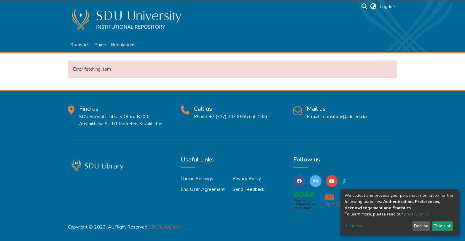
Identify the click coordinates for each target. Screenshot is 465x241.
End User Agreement (203, 189)
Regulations (123, 45)
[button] (373, 6)
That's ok (442, 226)
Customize (354, 226)
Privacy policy (246, 178)
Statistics (80, 45)
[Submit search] (365, 6)
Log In (386, 6)
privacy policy (416, 214)
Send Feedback (248, 189)
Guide (100, 45)
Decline (421, 226)
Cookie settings (197, 178)
